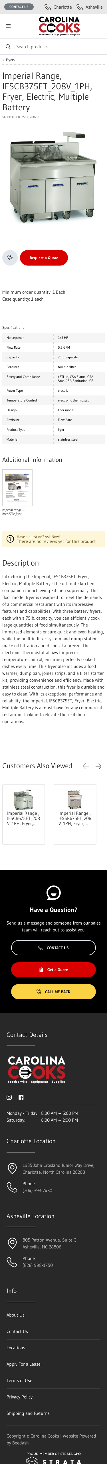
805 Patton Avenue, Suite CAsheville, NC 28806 (49, 1243)
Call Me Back (53, 991)
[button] (98, 766)
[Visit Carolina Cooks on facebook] (21, 1097)
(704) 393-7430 (37, 1190)
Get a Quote (53, 969)
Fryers (10, 60)
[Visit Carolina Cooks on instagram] (9, 1097)
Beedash (20, 1443)
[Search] (53, 46)
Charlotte (58, 6)
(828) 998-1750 (38, 1265)
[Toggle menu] (8, 26)
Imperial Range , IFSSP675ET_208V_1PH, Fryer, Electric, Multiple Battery (74, 818)
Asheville (89, 6)
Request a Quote (44, 257)
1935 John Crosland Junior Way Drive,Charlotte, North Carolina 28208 (58, 1168)
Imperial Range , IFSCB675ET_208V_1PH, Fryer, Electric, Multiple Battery (23, 818)
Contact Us (19, 7)
